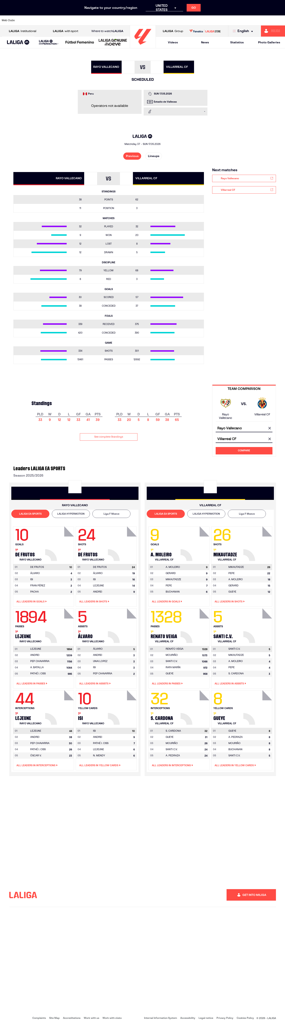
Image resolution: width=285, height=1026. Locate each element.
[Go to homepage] (143, 46)
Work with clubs (112, 1018)
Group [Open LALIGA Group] (173, 31)
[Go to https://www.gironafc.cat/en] (119, 20)
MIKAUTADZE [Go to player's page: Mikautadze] (173, 579)
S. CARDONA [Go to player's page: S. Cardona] (236, 673)
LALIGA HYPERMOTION (71, 513)
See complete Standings (108, 436)
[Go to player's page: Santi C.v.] (258, 624)
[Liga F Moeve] (79, 43)
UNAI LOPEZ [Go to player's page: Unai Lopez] (100, 661)
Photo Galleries (269, 42)
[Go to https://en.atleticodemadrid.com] (38, 20)
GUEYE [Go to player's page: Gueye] (232, 591)
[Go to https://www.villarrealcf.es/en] (280, 20)
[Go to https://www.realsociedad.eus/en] (240, 20)
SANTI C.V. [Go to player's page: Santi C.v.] (172, 661)
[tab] (30, 514)
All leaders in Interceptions (37, 765)
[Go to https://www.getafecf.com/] (105, 20)
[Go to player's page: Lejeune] (60, 624)
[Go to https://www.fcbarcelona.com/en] (92, 20)
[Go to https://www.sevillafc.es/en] (253, 20)
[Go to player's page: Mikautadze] (258, 542)
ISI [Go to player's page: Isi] (31, 579)
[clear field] (269, 428)
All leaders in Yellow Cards (100, 765)
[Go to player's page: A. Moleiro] (195, 542)
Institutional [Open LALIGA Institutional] (22, 31)
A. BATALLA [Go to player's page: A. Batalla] (37, 667)
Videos (173, 42)
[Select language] (244, 31)
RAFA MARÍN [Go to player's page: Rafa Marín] (173, 667)
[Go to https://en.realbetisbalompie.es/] (200, 20)
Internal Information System (160, 1018)
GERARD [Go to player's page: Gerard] (171, 573)
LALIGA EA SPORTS (30, 513)
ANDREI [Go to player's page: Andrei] (97, 591)
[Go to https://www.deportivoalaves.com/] (65, 20)
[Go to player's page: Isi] (123, 706)
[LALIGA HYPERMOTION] (49, 42)
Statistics (237, 42)
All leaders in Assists (95, 683)
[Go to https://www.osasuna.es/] (52, 20)
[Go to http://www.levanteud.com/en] (132, 20)
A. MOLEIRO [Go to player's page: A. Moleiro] (235, 579)
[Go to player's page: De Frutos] (60, 542)
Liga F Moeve (111, 513)
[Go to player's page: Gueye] (258, 706)
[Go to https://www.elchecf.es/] (79, 20)
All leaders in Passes (31, 683)
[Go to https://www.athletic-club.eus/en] (25, 20)
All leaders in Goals (31, 601)
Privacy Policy (224, 1018)
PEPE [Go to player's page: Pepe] (169, 585)
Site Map (54, 1018)
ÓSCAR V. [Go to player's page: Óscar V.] (36, 755)
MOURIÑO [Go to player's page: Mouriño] (172, 655)
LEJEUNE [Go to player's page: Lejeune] (98, 585)
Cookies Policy (245, 1018)
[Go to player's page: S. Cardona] (195, 706)
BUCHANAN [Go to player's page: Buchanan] (173, 591)
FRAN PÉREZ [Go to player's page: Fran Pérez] (37, 585)
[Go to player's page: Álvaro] (123, 624)
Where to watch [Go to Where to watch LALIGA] (107, 31)
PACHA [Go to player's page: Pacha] (34, 591)
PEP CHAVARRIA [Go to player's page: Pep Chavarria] (39, 661)
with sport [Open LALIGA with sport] (65, 31)
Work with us (91, 1018)
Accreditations (71, 1018)
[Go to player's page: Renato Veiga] (195, 624)
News (205, 42)
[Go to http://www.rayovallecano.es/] (146, 20)
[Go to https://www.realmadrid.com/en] (213, 20)
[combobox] (244, 428)
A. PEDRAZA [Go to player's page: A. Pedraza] (173, 755)
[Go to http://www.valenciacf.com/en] (267, 20)
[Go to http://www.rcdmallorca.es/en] (186, 20)
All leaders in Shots (94, 601)
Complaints (39, 1018)
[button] (18, 42)
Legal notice (206, 1018)
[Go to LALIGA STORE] (205, 31)
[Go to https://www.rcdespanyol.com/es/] (173, 20)
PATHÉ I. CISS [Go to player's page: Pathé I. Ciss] (38, 673)
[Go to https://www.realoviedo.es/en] (226, 20)
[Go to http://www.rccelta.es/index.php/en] (159, 20)
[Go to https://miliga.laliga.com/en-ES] (273, 31)
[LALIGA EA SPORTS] (18, 43)
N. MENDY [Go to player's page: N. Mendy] (99, 755)
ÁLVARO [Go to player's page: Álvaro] (35, 573)
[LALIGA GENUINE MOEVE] (112, 43)
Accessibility (187, 1018)
